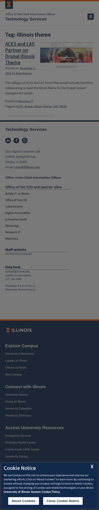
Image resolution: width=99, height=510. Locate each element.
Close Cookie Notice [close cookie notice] (63, 501)
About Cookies (23, 501)
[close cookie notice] (92, 467)
